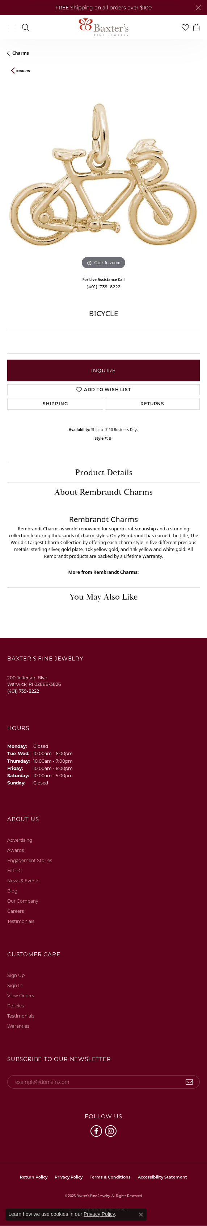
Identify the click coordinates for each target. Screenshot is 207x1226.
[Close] (198, 7)
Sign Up (16, 975)
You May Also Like (103, 597)
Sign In (14, 985)
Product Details (103, 472)
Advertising (19, 840)
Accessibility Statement (162, 1177)
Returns (152, 403)
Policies (15, 1005)
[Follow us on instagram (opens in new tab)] (111, 1131)
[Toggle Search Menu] (25, 27)
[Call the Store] (23, 691)
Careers (15, 911)
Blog (12, 891)
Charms (20, 53)
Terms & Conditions (110, 1177)
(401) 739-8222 (103, 286)
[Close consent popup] (141, 1214)
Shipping (55, 403)
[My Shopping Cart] (196, 27)
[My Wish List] (185, 27)
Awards (15, 850)
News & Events (23, 880)
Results (23, 71)
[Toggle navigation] (12, 27)
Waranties (18, 1026)
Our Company (22, 901)
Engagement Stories (29, 860)
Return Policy (33, 1177)
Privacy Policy (69, 1177)
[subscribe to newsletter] (189, 1082)
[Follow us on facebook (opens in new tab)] (96, 1131)
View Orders (20, 995)
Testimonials (20, 921)
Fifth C (14, 870)
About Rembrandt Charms (103, 492)
